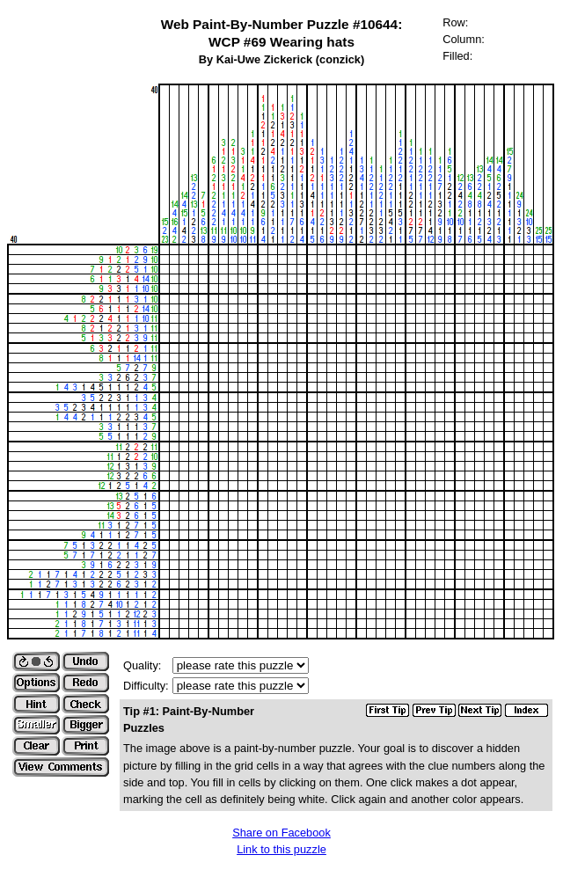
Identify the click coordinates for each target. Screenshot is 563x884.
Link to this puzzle (281, 849)
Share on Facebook (281, 832)
